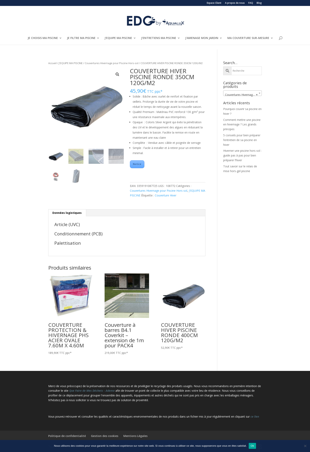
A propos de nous (235, 3)
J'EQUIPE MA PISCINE (71, 63)
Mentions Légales (135, 436)
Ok (252, 445)
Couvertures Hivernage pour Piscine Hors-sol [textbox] (243, 95)
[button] (117, 74)
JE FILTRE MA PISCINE (81, 38)
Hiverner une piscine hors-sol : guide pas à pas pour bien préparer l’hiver (242, 155)
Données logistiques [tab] (67, 213)
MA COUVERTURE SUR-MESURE (248, 38)
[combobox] (242, 93)
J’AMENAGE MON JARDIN (201, 38)
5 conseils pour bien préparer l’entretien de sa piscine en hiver (241, 140)
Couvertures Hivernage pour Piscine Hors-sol (111, 63)
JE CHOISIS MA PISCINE (43, 38)
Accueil (52, 63)
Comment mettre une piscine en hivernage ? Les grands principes (242, 124)
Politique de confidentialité (67, 436)
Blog (259, 3)
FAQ (250, 3)
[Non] (305, 446)
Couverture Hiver (165, 195)
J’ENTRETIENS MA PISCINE (158, 38)
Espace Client (214, 3)
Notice (137, 164)
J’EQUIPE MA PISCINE (118, 38)
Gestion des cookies (104, 436)
